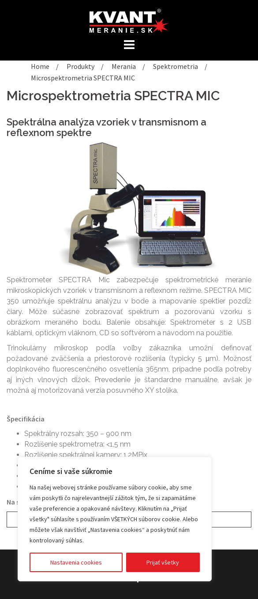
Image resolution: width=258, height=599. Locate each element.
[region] (115, 519)
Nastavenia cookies (76, 562)
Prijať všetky (162, 562)
